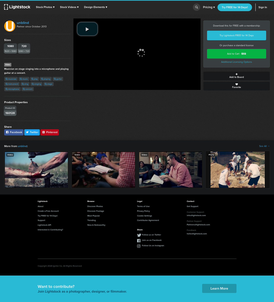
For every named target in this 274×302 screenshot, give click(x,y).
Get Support (192, 206)
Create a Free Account (48, 211)
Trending (91, 220)
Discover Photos (95, 206)
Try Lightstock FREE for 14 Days (237, 35)
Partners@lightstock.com (198, 224)
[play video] (87, 29)
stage (48, 84)
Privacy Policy (143, 211)
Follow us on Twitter (151, 234)
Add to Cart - (236, 54)
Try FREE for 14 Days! (235, 7)
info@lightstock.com (196, 215)
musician (11, 79)
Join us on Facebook (152, 240)
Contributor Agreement (148, 220)
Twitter (32, 132)
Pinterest (50, 132)
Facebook (14, 132)
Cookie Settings (144, 215)
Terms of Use (143, 206)
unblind (23, 22)
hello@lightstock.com (197, 233)
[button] (45, 7)
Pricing (209, 7)
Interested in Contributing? (50, 229)
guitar (58, 79)
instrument (12, 84)
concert (27, 89)
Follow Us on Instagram (153, 245)
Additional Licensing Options (236, 62)
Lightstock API (44, 225)
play (34, 79)
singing (36, 84)
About (40, 206)
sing (25, 84)
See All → (264, 146)
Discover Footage (95, 211)
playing (45, 79)
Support (41, 220)
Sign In (262, 7)
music (24, 79)
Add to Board (237, 76)
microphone (12, 89)
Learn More (219, 288)
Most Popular (93, 215)
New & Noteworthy (96, 225)
